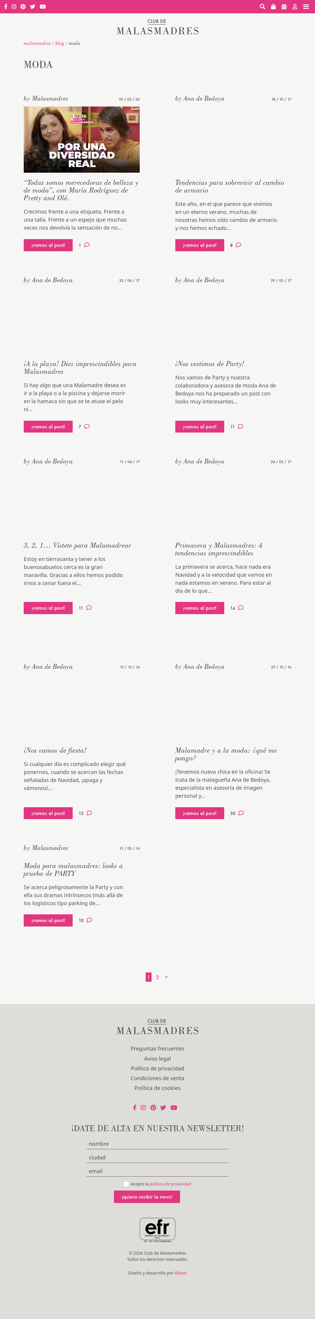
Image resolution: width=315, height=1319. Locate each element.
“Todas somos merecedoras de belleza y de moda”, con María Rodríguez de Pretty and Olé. (81, 190)
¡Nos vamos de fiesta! (55, 750)
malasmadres (37, 43)
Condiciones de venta (157, 1078)
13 (85, 813)
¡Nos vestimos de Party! (209, 363)
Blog (59, 43)
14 (237, 608)
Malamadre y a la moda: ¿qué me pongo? (226, 754)
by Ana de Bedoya (200, 98)
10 (85, 920)
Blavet (181, 1273)
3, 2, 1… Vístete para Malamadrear (77, 545)
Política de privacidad (157, 1068)
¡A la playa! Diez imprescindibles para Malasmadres (80, 367)
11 (236, 427)
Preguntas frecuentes (157, 1048)
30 (237, 813)
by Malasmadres (46, 98)
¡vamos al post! (48, 245)
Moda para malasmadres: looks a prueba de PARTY (73, 869)
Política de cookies (158, 1087)
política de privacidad (170, 1184)
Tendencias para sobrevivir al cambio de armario (229, 186)
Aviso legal (157, 1058)
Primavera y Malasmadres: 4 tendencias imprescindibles (218, 549)
